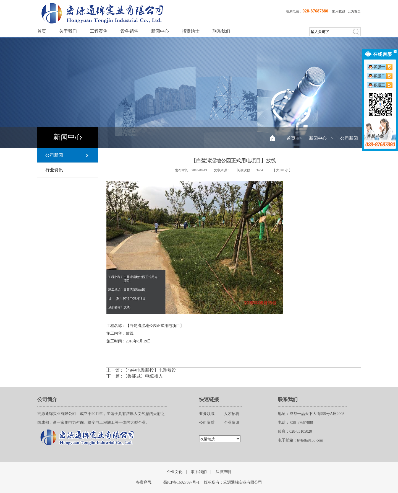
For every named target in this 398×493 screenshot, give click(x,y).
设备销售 (129, 31)
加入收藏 (338, 11)
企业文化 (174, 472)
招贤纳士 (191, 31)
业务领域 (206, 414)
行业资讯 (54, 169)
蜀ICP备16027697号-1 (181, 482)
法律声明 (223, 472)
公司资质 (206, 422)
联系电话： (307, 11)
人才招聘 (231, 414)
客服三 (379, 85)
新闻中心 (160, 31)
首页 (41, 31)
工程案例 (99, 31)
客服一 (379, 67)
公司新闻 (349, 138)
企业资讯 (231, 422)
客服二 (379, 76)
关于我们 (68, 31)
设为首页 (354, 11)
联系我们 (221, 31)
